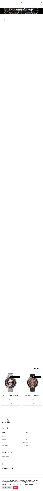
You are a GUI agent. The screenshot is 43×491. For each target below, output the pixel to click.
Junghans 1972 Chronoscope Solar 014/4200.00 (32, 396)
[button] (40, 3)
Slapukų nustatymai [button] (7, 487)
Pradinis (7, 12)
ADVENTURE (11, 394)
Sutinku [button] (15, 487)
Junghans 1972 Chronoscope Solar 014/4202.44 (11, 396)
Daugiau (10, 403)
